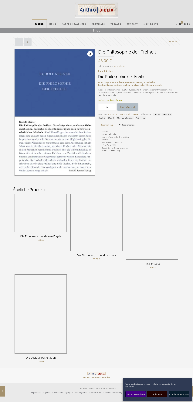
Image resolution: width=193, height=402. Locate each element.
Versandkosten (120, 66)
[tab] (107, 125)
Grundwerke (120, 114)
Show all (173, 41)
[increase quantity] (112, 107)
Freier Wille (166, 114)
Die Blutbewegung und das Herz (96, 255)
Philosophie (140, 117)
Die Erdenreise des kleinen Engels (40, 236)
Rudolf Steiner (132, 114)
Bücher (111, 114)
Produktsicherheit (126, 125)
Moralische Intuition (125, 117)
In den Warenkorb (127, 107)
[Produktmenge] (107, 106)
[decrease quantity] (101, 107)
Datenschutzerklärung (112, 392)
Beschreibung (107, 125)
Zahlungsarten (81, 392)
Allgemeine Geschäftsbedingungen (58, 392)
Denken (157, 114)
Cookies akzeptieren (135, 394)
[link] (96, 373)
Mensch (111, 117)
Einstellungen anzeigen (179, 394)
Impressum (36, 392)
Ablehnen (157, 394)
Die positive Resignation (41, 357)
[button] (90, 54)
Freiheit (102, 117)
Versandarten (95, 392)
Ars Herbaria (152, 263)
